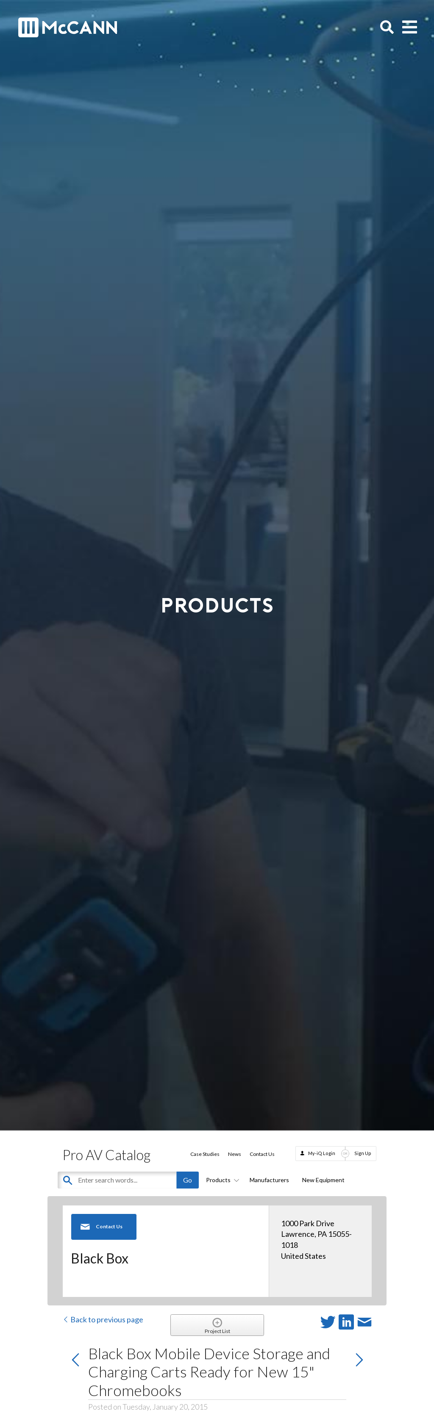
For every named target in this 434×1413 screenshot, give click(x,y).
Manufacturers (269, 1179)
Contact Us (262, 1154)
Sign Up (362, 1153)
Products (221, 1179)
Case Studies (205, 1154)
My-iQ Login (321, 1153)
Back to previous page (102, 1319)
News (234, 1154)
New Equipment (323, 1179)
